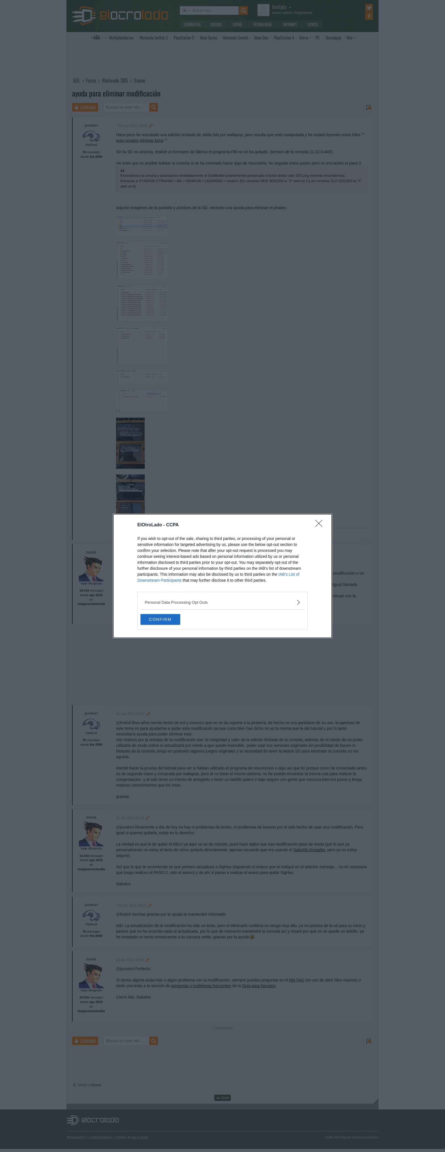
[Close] (320, 525)
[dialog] (222, 576)
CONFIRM (167, 619)
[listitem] (222, 602)
